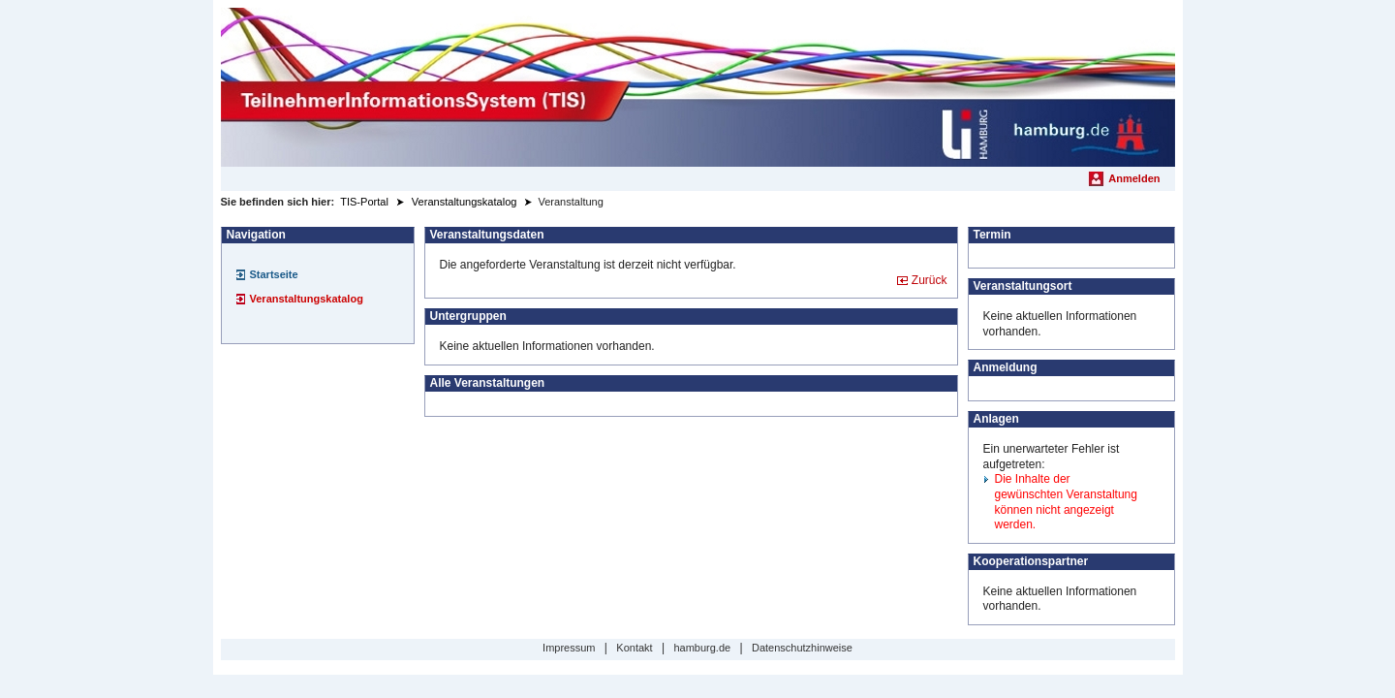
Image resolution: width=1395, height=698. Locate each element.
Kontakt (634, 647)
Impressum (568, 647)
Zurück (929, 280)
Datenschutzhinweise (802, 647)
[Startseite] (698, 87)
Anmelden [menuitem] (1134, 178)
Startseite (274, 274)
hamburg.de (701, 647)
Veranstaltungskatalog (306, 298)
